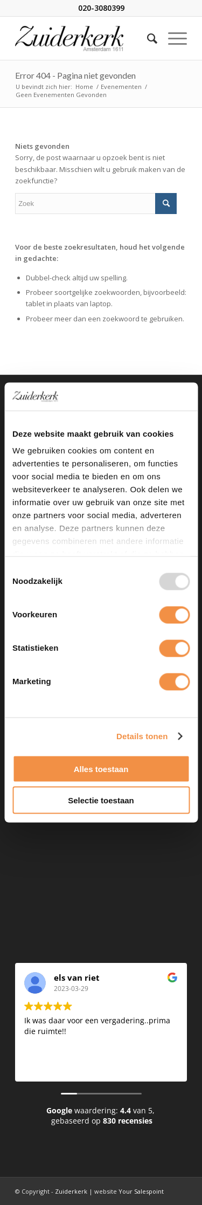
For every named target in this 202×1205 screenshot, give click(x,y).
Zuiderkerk (71, 1191)
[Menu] (172, 38)
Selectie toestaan (101, 800)
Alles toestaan (101, 768)
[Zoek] (146, 38)
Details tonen (142, 736)
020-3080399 (101, 8)
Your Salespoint (141, 1191)
